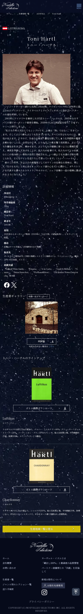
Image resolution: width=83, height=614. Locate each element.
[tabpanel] (41, 317)
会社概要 (7, 563)
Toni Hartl (56, 14)
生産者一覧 (8, 579)
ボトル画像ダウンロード (39, 408)
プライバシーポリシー (41, 601)
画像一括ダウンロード (38, 296)
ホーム (9, 14)
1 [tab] (8, 336)
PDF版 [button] (41, 341)
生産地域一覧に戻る (41, 529)
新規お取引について (52, 579)
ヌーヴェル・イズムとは (54, 558)
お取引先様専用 (55, 585)
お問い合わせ (9, 567)
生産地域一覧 (24, 14)
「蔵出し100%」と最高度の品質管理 (60, 563)
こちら (51, 346)
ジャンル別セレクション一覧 (17, 584)
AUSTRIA (40, 14)
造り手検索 (8, 589)
